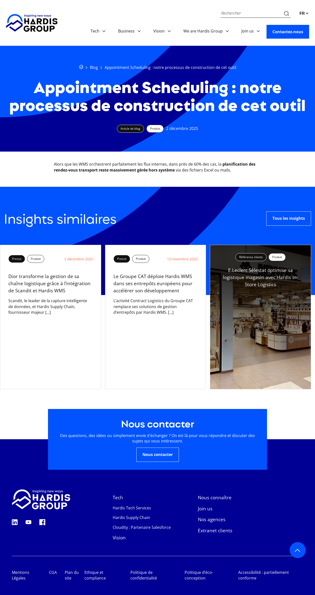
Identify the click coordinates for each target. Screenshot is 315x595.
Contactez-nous (287, 31)
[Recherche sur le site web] (286, 13)
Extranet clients (215, 530)
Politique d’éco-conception (199, 575)
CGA (53, 572)
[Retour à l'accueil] (81, 68)
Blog (94, 67)
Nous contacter (157, 454)
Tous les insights (288, 218)
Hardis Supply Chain (131, 517)
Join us (250, 31)
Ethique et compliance (95, 575)
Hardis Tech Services (132, 508)
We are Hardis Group (205, 31)
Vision (161, 31)
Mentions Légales (20, 575)
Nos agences (211, 519)
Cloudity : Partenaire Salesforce (142, 527)
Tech (97, 31)
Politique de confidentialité (143, 575)
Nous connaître (215, 497)
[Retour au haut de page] (298, 550)
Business (129, 31)
